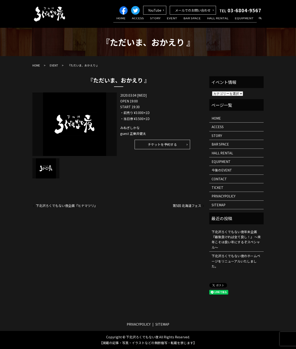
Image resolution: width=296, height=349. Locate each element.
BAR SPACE (198, 21)
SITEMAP (218, 205)
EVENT (180, 21)
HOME (136, 21)
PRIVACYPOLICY (223, 196)
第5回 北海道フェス (187, 205)
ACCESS (151, 21)
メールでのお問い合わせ (193, 10)
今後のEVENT (222, 170)
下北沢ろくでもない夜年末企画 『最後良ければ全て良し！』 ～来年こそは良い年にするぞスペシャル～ (236, 239)
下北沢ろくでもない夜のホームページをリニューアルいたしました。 (236, 261)
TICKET (217, 187)
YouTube (154, 10)
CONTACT (219, 179)
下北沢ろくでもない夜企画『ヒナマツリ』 (66, 205)
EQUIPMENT (245, 21)
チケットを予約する (162, 144)
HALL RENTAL (221, 21)
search (260, 21)
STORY (165, 21)
